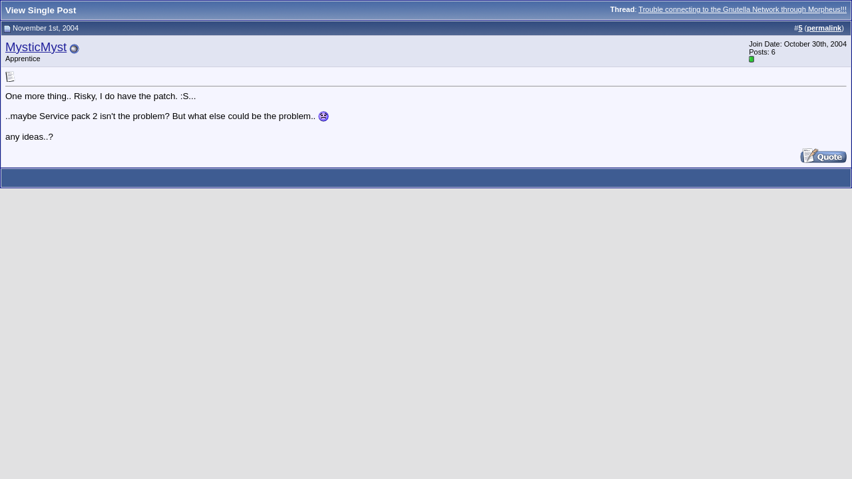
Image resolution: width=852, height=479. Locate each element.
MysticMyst (36, 47)
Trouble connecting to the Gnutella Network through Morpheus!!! (742, 9)
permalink (824, 28)
